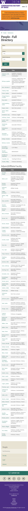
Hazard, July (5, 290)
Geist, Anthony (5, 266)
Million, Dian (5, 323)
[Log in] (14, 2)
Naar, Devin (5, 331)
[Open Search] (18, 2)
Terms (14, 500)
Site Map (14, 501)
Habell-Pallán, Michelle (5, 284)
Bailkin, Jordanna (4, 192)
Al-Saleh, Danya (4, 173)
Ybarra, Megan (5, 426)
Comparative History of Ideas (10, 6)
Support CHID (14, 473)
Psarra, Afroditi (5, 343)
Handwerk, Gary (6, 114)
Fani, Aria (4, 245)
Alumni (4, 464)
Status (3, 51)
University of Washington (11, 507)
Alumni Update (14, 503)
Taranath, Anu (5, 159)
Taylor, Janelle (5, 383)
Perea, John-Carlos (5, 339)
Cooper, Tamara (4, 231)
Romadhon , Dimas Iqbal (5, 147)
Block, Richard (5, 213)
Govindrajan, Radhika (5, 278)
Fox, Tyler (4, 249)
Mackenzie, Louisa (4, 124)
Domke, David (5, 239)
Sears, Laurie (5, 376)
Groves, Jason (5, 281)
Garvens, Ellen (5, 262)
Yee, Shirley (4, 430)
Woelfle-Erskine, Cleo (5, 413)
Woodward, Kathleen (5, 421)
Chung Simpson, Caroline (6, 96)
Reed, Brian (5, 349)
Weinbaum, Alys (4, 405)
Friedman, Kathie (4, 257)
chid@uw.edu (14, 495)
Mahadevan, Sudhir (5, 128)
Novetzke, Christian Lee (5, 134)
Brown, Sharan (5, 223)
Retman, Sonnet (6, 143)
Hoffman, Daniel (6, 117)
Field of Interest (6, 57)
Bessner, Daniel (4, 209)
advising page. (15, 18)
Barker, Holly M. (5, 196)
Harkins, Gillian (5, 288)
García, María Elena (5, 111)
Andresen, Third (4, 188)
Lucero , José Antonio (5, 120)
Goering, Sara (5, 270)
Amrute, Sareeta (4, 184)
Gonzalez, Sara (5, 274)
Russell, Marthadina (4, 151)
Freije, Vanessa (5, 253)
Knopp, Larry (5, 308)
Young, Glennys (4, 434)
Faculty (4, 455)
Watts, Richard (5, 401)
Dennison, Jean (5, 235)
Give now (24, 1)
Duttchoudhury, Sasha (5, 104)
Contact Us (14, 504)
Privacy (14, 498)
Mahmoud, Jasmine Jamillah (4, 319)
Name (3, 45)
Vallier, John (5, 395)
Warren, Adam (5, 399)
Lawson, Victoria (4, 314)
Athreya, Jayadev (6, 81)
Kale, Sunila (4, 303)
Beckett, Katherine (4, 205)
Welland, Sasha (5, 409)
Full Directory (10, 32)
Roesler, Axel (5, 365)
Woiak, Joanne (5, 418)
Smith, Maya (5, 379)
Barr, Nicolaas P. (6, 87)
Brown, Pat (4, 218)
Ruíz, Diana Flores (4, 369)
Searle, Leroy (5, 373)
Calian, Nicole (5, 227)
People (4, 32)
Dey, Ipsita (4, 100)
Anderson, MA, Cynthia (5, 74)
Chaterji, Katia (5, 90)
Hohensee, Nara (4, 294)
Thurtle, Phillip (5, 161)
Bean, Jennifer (5, 201)
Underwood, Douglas (5, 390)
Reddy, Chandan (6, 139)
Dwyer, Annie (5, 108)
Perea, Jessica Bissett (5, 335)
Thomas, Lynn (5, 387)
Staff (4, 460)
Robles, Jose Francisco (5, 357)
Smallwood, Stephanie (5, 155)
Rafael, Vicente (5, 347)
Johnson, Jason (5, 298)
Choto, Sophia (5, 93)
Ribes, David (5, 353)
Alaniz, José (4, 179)
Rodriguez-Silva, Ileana (5, 361)
